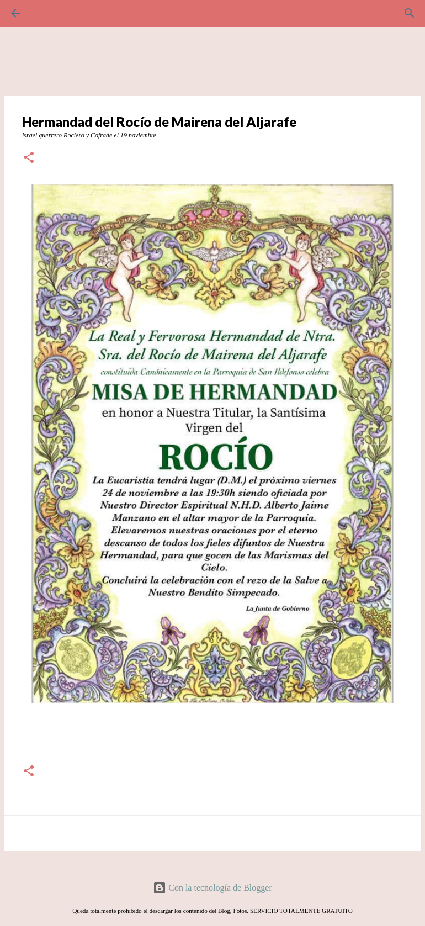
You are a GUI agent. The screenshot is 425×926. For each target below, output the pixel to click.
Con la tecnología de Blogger (212, 887)
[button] (28, 158)
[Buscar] (46, 13)
